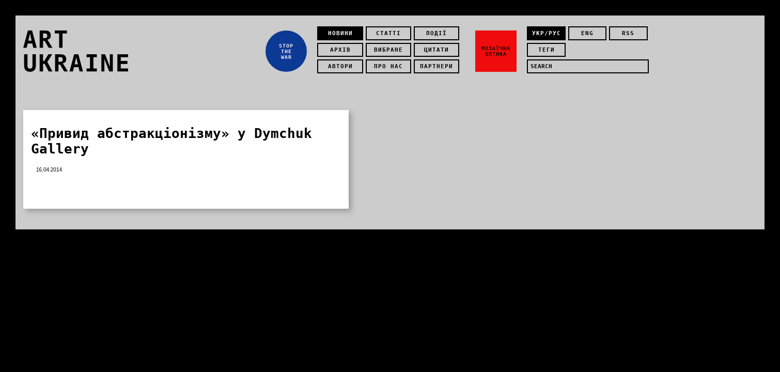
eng (587, 33)
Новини (340, 33)
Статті (388, 33)
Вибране (388, 50)
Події (436, 33)
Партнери (436, 66)
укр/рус (546, 33)
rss (628, 33)
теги (546, 50)
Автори (340, 66)
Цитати (436, 50)
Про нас (388, 66)
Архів (340, 50)
